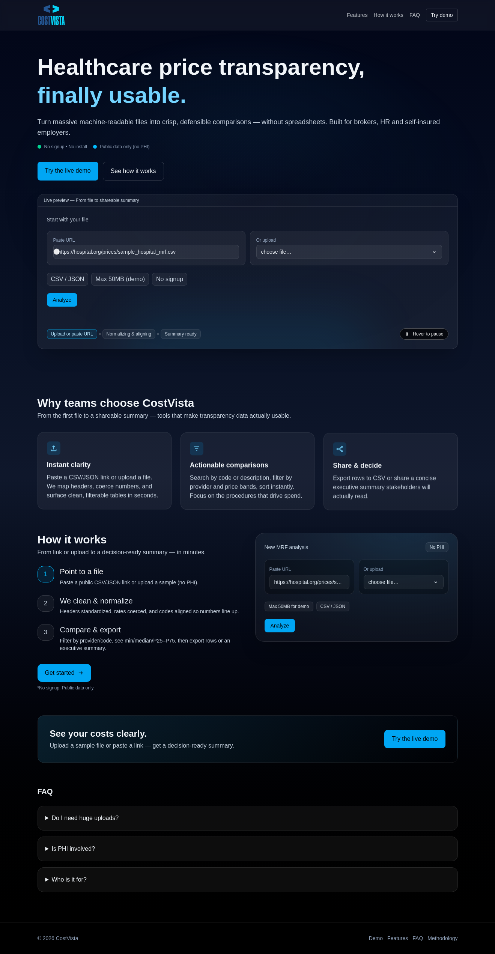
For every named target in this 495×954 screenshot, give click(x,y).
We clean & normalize (96, 601)
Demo (376, 938)
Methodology (442, 938)
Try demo (442, 15)
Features (357, 15)
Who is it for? (68, 879)
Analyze (62, 300)
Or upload (374, 569)
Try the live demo (68, 170)
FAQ (414, 15)
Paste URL (280, 569)
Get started (64, 673)
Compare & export (90, 630)
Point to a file (82, 571)
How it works (388, 15)
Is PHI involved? (73, 849)
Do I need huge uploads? (85, 818)
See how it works (133, 171)
